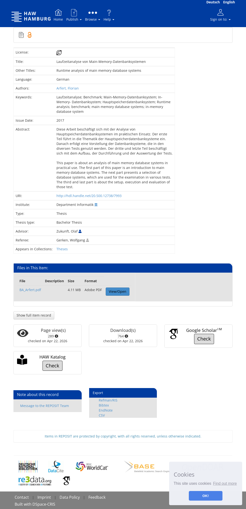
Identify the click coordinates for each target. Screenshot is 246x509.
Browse (92, 15)
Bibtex (104, 405)
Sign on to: (220, 15)
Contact (22, 497)
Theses (62, 249)
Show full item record (34, 315)
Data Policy (70, 497)
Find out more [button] (225, 483)
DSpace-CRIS (43, 504)
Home (58, 15)
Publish (74, 15)
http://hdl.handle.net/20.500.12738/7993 (89, 195)
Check (204, 338)
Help (109, 15)
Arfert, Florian (67, 88)
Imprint (44, 497)
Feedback (96, 497)
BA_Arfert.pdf (30, 289)
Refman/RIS (108, 400)
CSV (102, 415)
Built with (23, 504)
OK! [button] (206, 496)
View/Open (117, 291)
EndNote (106, 410)
